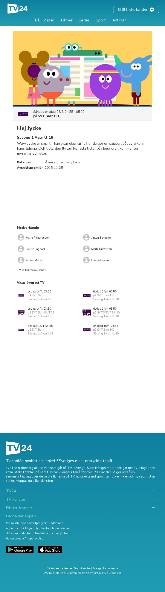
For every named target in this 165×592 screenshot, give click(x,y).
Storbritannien (82, 568)
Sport (101, 20)
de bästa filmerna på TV (57, 476)
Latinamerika (110, 568)
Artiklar (119, 20)
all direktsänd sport (90, 476)
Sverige (97, 568)
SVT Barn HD (48, 116)
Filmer (66, 20)
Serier (84, 20)
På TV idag (45, 20)
